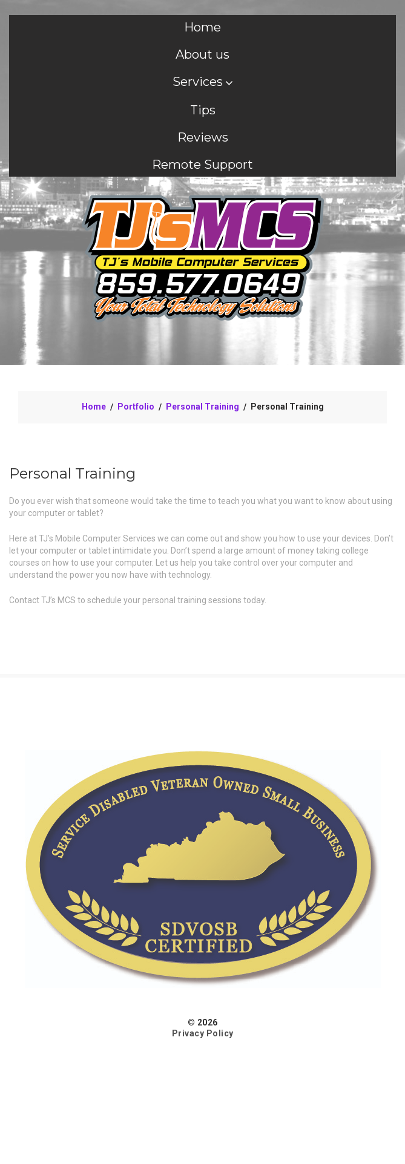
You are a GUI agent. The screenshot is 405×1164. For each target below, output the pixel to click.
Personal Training (202, 406)
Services (203, 81)
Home (202, 27)
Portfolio (135, 406)
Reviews (202, 137)
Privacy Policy (203, 1033)
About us (202, 54)
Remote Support (202, 164)
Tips (203, 110)
